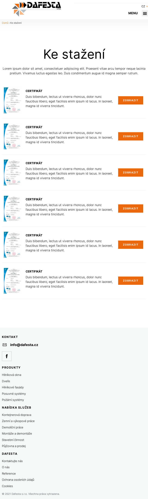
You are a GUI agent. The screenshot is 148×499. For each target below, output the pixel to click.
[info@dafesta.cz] (4, 345)
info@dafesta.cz (24, 345)
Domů (5, 22)
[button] (145, 13)
